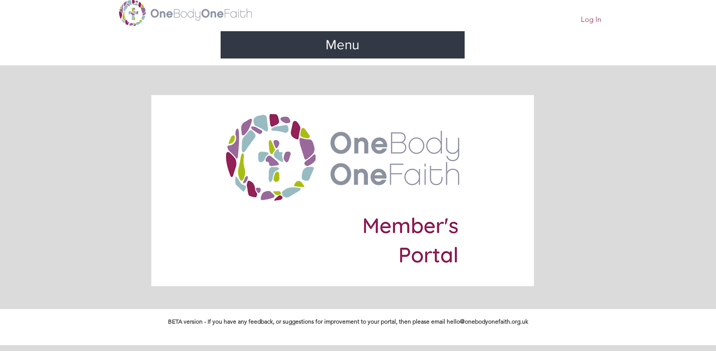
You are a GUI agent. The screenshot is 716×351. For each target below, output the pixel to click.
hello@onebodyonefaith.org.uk (487, 321)
